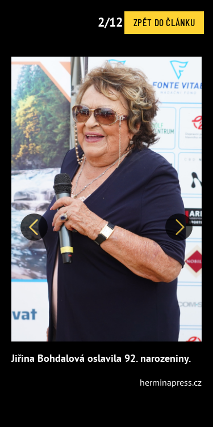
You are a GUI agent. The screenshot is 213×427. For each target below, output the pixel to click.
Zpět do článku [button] (164, 22)
